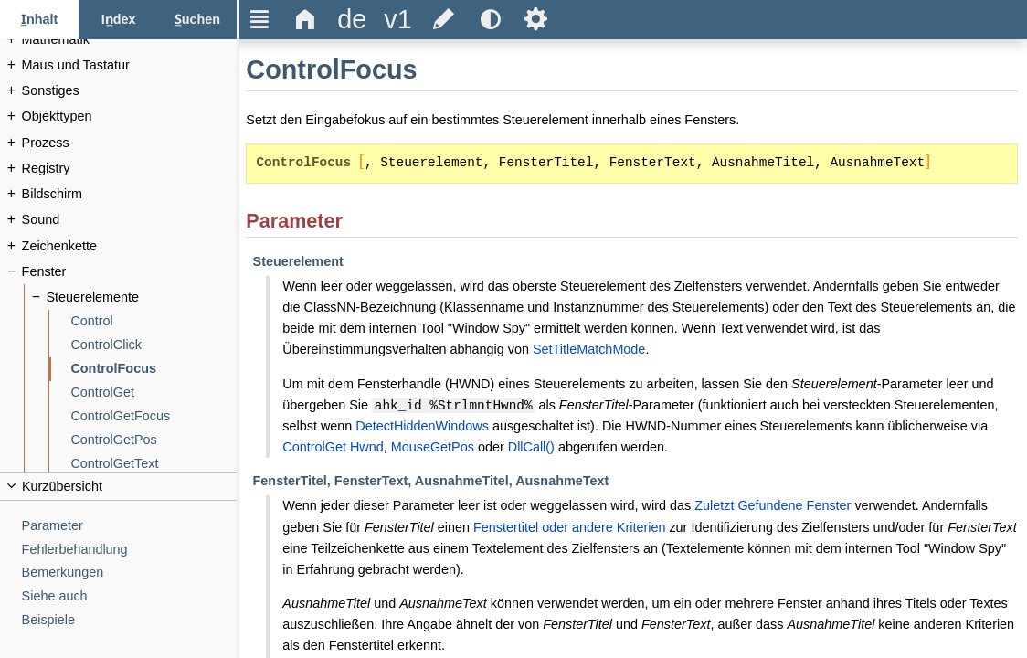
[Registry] (130, 168)
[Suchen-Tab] (197, 19)
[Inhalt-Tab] (39, 19)
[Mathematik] (130, 39)
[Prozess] (130, 143)
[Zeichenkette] (130, 246)
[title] (352, 19)
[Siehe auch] (130, 596)
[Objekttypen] (130, 116)
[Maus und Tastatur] (130, 65)
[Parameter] (130, 525)
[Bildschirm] (130, 194)
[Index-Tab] (118, 19)
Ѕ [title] (536, 19)
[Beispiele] (130, 620)
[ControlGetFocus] (153, 416)
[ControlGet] (153, 392)
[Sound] (130, 219)
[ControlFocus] (153, 368)
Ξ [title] (260, 19)
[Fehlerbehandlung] (130, 549)
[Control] (153, 321)
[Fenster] (130, 271)
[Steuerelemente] (142, 297)
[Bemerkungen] (130, 572)
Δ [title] (305, 19)
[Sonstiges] (130, 90)
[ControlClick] (153, 345)
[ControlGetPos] (153, 440)
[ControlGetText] (153, 463)
